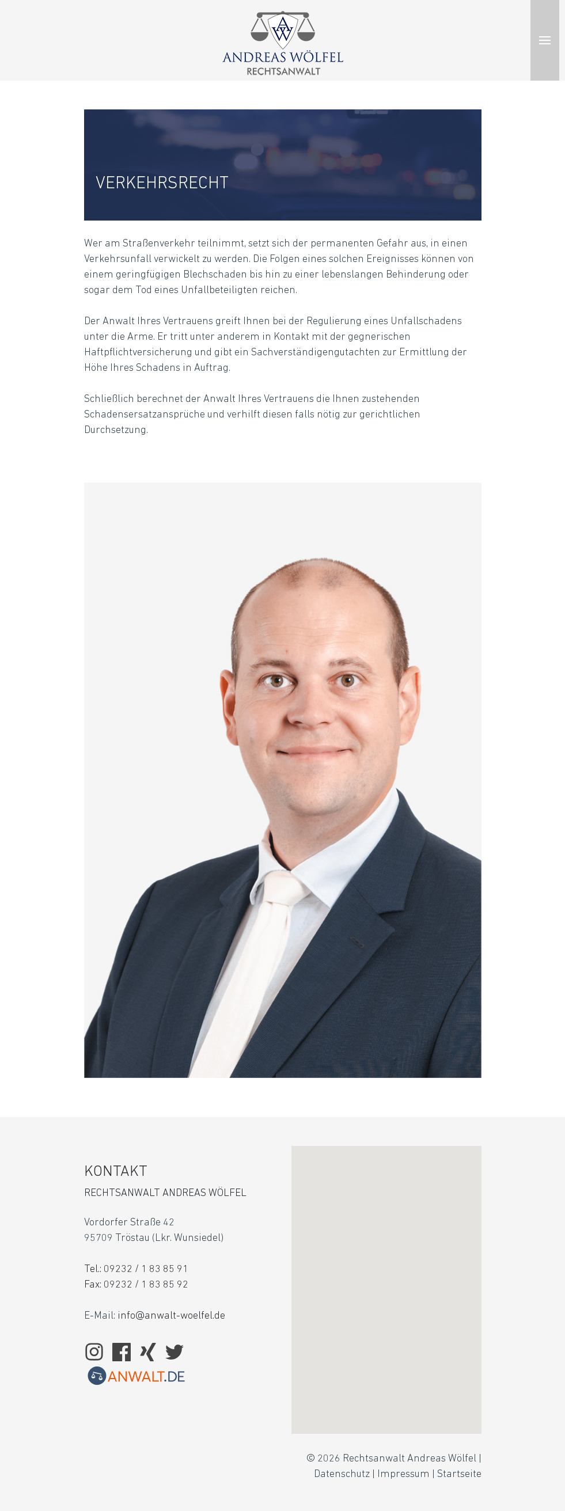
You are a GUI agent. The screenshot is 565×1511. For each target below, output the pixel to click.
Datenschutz (342, 1474)
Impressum (403, 1474)
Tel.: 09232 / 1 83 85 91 (136, 1269)
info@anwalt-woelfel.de (171, 1316)
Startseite (459, 1474)
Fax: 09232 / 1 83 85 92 (136, 1285)
